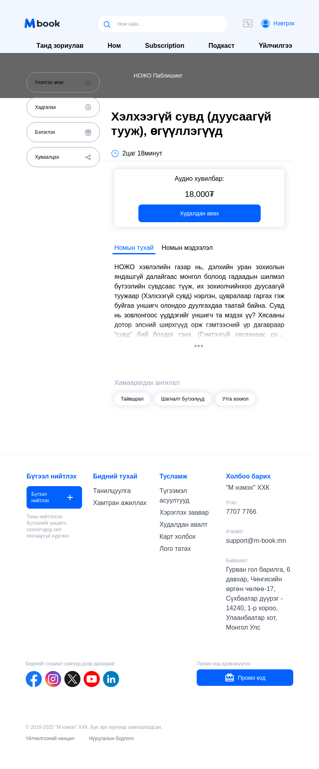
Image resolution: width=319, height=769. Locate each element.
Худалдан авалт (183, 524)
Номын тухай (133, 247)
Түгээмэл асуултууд (174, 495)
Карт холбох (177, 536)
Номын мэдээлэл (187, 247)
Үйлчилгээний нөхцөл (50, 738)
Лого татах (175, 548)
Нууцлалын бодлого (111, 738)
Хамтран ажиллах (119, 502)
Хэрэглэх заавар (183, 512)
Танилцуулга (112, 490)
